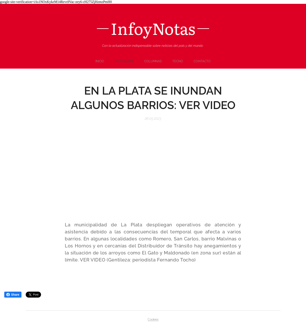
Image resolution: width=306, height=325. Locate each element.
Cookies (153, 319)
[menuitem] (100, 61)
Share (12, 294)
